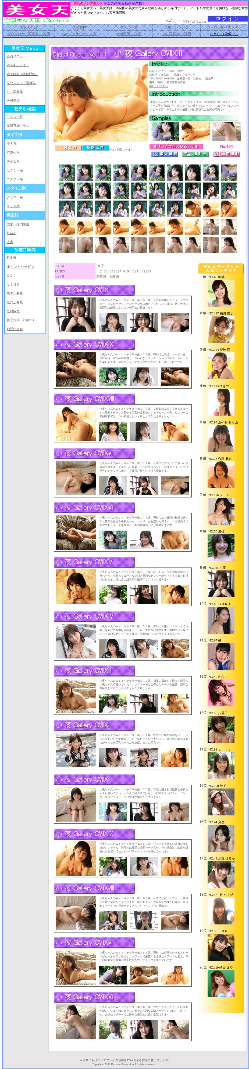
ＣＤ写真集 (15, 92)
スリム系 (13, 206)
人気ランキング (176, 27)
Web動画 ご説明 (129, 34)
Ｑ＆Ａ (11, 276)
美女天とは (28, 27)
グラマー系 (15, 197)
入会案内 (80, 27)
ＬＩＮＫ (13, 284)
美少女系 (13, 161)
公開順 (114, 277)
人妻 (10, 242)
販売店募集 (15, 302)
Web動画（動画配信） (22, 74)
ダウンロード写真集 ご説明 (28, 34)
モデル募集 (15, 293)
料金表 (11, 258)
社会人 (11, 233)
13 (149, 271)
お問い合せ (15, 329)
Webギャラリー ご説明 (79, 34)
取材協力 (13, 311)
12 (143, 271)
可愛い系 (13, 153)
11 (138, 271)
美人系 (11, 144)
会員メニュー (16, 56)
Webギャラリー (18, 65)
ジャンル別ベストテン (224, 27)
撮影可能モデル (18, 126)
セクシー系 (15, 170)
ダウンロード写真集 (21, 83)
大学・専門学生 (18, 224)
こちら (202, 21)
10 (132, 271)
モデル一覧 (129, 27)
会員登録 (13, 101)
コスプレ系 (15, 179)
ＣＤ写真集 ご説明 (176, 34)
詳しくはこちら (158, 86)
